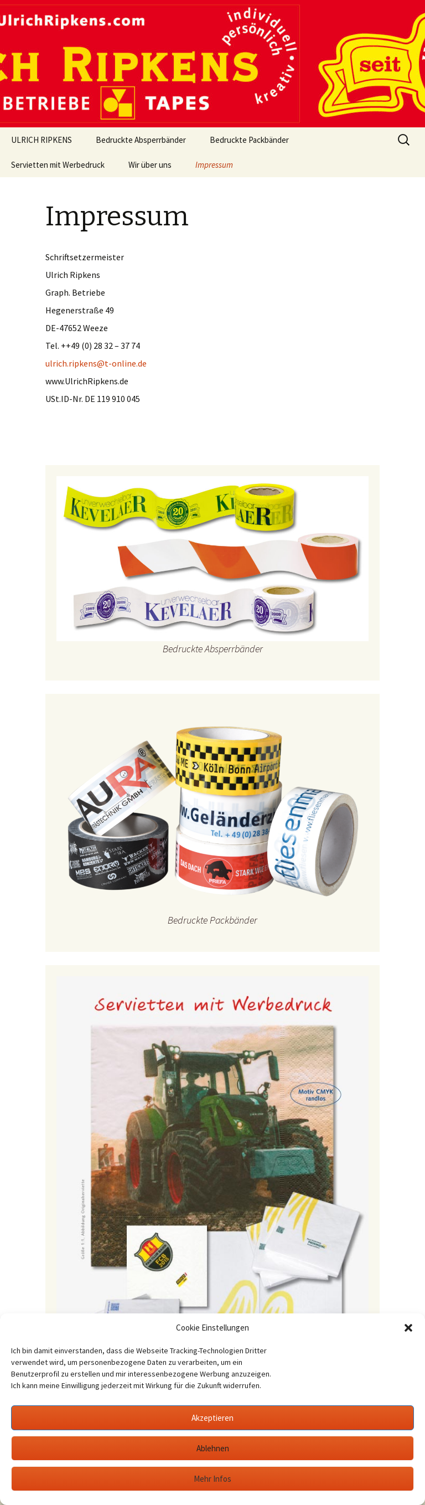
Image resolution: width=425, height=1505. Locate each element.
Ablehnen (212, 1448)
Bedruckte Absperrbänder (141, 140)
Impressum (214, 164)
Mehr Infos (212, 1478)
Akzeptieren (212, 1418)
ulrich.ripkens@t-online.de (96, 363)
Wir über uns (150, 164)
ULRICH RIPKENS (41, 140)
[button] (408, 1327)
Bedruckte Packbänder (249, 140)
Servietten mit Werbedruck (58, 164)
